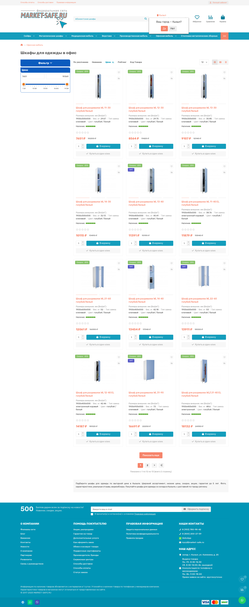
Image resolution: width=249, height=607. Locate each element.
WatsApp (186, 538)
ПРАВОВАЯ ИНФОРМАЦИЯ (144, 523)
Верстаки (107, 36)
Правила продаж (134, 538)
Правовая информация (66, 2)
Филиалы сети (27, 529)
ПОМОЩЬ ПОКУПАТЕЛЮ (90, 523)
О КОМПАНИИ (29, 523)
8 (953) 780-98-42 (191, 529)
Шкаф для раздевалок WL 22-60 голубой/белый (199, 300)
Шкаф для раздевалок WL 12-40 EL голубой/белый (95, 394)
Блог (22, 534)
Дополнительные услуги (86, 538)
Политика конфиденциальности (142, 534)
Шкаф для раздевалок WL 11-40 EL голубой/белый (200, 203)
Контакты (25, 542)
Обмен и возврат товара (85, 546)
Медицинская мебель (82, 36)
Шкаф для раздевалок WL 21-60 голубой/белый (93, 300)
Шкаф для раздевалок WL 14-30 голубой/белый (93, 203)
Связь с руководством (31, 564)
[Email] (136, 509)
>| (161, 465)
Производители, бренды (86, 555)
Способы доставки (45, 2)
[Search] (111, 19)
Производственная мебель (134, 36)
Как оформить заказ (83, 542)
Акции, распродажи (83, 529)
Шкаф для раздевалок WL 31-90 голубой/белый (146, 394)
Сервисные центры (83, 559)
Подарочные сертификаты (87, 551)
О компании (26, 551)
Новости (24, 546)
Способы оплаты (27, 2)
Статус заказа (80, 572)
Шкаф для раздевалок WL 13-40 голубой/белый (146, 203)
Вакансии (25, 538)
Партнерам (26, 555)
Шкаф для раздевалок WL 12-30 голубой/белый (146, 109)
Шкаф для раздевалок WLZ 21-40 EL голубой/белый (201, 394)
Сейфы (27, 36)
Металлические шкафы (51, 36)
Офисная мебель (164, 36)
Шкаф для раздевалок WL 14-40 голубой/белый (146, 300)
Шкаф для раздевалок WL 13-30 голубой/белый (199, 109)
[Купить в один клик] (98, 153)
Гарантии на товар (82, 534)
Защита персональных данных (141, 529)
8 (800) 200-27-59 (191, 534)
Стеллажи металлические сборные (199, 36)
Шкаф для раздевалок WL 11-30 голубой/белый (93, 109)
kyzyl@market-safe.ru (193, 542)
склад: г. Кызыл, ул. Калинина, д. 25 (200, 555)
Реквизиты (26, 559)
